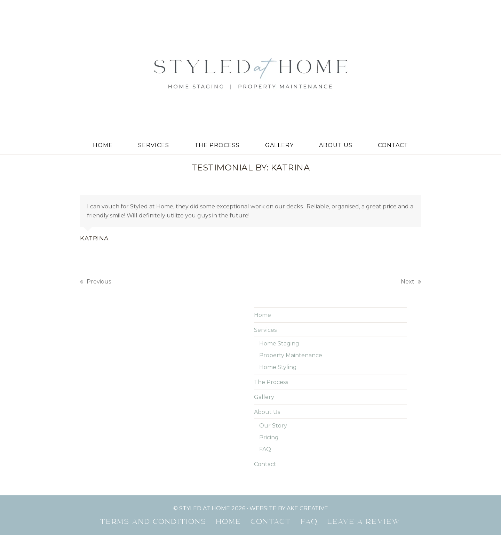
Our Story (273, 425)
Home (262, 315)
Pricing (269, 437)
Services (265, 330)
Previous (95, 282)
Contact (265, 464)
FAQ (265, 449)
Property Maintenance (290, 355)
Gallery (264, 397)
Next (411, 282)
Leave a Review (364, 522)
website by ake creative (288, 508)
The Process (271, 382)
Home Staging (279, 343)
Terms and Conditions (153, 522)
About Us (267, 412)
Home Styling (278, 367)
